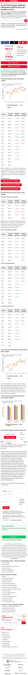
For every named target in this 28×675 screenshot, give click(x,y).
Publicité (24, 654)
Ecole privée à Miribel (7, 598)
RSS (16, 655)
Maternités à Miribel (7, 600)
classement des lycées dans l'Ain (17, 74)
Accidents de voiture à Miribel (9, 587)
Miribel (18, 3)
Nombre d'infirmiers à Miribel (9, 585)
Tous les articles (12, 655)
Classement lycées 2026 (9, 3)
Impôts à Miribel (6, 594)
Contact (6, 655)
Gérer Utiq (24, 657)
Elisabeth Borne (6, 636)
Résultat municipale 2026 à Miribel (10, 606)
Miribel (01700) (5, 564)
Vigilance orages (6, 641)
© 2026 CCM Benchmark (21, 658)
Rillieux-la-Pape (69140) (8, 570)
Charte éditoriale (18, 654)
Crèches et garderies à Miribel (9, 596)
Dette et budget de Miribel (8, 592)
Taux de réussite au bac (22, 49)
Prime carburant (6, 637)
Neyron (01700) (6, 562)
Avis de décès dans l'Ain (8, 578)
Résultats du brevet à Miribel (9, 610)
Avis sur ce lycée (20, 55)
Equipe (12, 654)
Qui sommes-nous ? (6, 654)
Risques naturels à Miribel (8, 583)
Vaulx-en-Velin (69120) (7, 571)
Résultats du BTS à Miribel (8, 612)
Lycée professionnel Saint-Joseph (15, 23)
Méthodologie (9, 59)
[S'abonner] (14, 622)
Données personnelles (6, 657)
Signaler (25, 441)
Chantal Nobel (5, 643)
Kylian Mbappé (6, 645)
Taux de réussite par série (22, 51)
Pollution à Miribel (6, 582)
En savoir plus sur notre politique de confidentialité (12, 539)
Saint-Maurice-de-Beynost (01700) (10, 566)
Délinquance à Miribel (7, 580)
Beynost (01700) (6, 568)
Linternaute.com (6, 620)
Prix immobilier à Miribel (8, 601)
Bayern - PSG (5, 632)
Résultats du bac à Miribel (8, 608)
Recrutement (20, 655)
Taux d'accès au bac (21, 53)
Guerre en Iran (5, 634)
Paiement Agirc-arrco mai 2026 (10, 647)
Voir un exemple (22, 620)
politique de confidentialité (17, 520)
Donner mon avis (10, 437)
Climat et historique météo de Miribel (11, 589)
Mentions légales (5, 658)
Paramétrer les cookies (16, 657)
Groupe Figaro (12, 658)
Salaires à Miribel (6, 591)
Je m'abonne (12, 537)
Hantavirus (5, 639)
